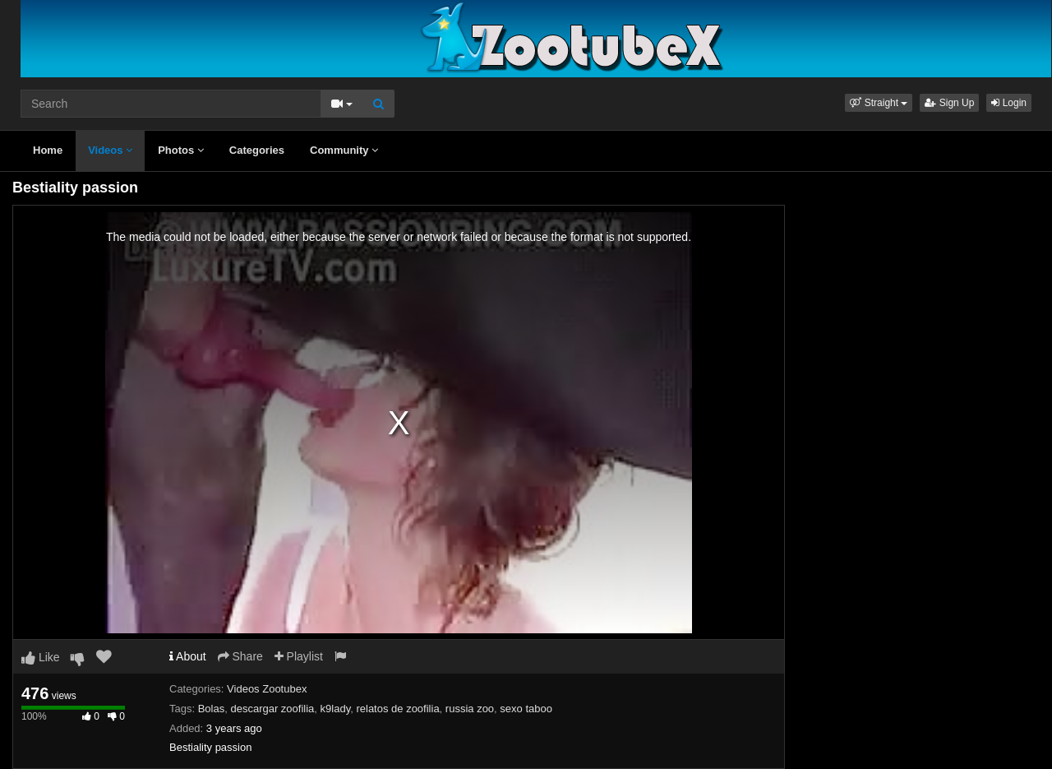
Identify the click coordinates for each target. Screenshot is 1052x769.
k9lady (336, 708)
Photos (181, 150)
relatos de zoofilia (397, 708)
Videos (110, 150)
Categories (256, 150)
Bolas (211, 708)
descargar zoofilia (272, 708)
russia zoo (469, 708)
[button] (878, 103)
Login (1009, 103)
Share (240, 656)
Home (47, 150)
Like (40, 657)
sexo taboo (526, 708)
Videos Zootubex (267, 689)
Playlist (299, 656)
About (187, 656)
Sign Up (949, 103)
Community (344, 150)
